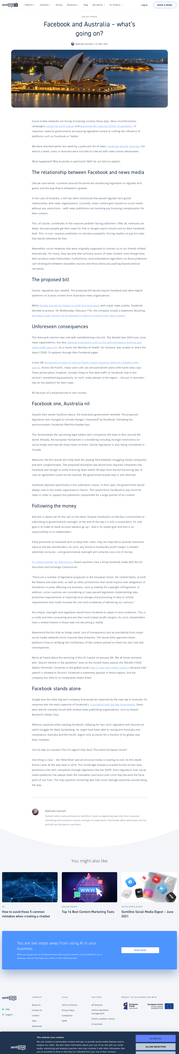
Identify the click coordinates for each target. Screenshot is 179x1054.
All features (97, 1005)
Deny (156, 1036)
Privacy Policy (68, 1010)
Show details (146, 1048)
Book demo (140, 950)
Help (7, 1009)
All (4, 906)
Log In (145, 5)
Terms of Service (70, 1005)
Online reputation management (100, 1012)
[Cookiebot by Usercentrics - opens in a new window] (18, 1048)
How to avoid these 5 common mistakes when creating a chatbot (26, 914)
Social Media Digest (132, 906)
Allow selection (156, 1028)
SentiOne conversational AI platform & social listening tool (10, 5)
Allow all (155, 1020)
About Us (36, 1005)
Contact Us (37, 1010)
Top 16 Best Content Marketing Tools (88, 912)
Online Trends (89, 16)
